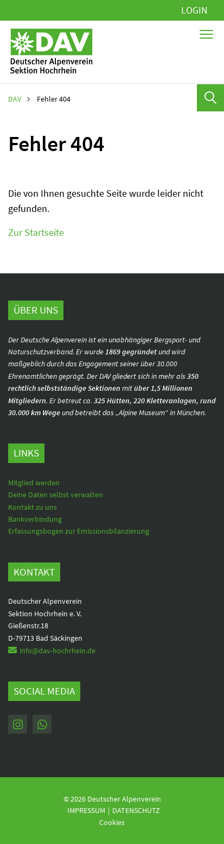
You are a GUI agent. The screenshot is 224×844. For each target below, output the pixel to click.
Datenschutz (136, 810)
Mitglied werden (34, 482)
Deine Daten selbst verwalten (55, 494)
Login (194, 10)
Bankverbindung (35, 519)
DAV (14, 99)
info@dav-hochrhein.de (57, 650)
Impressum (86, 810)
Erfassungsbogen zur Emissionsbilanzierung (78, 531)
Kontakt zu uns (32, 507)
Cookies (112, 822)
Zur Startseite (36, 232)
